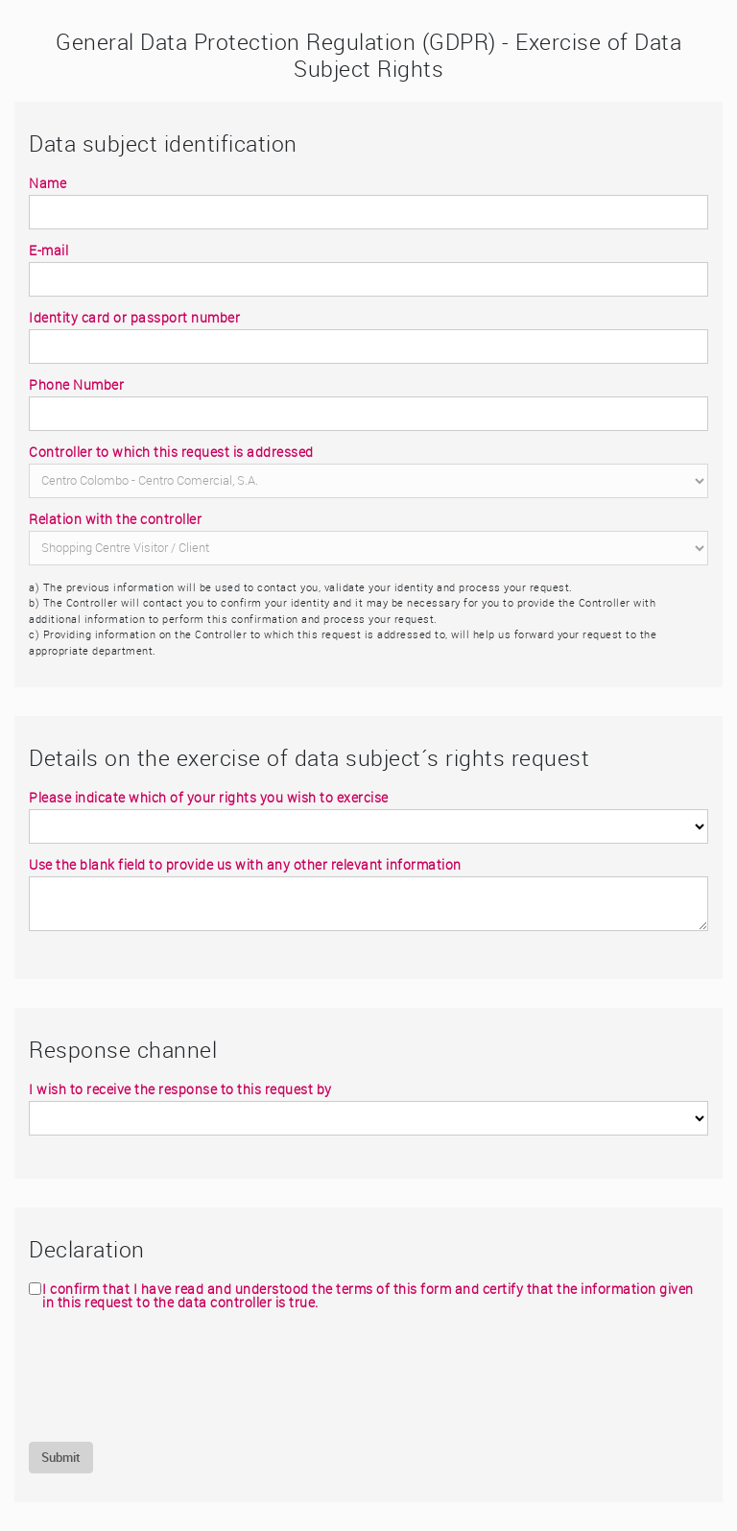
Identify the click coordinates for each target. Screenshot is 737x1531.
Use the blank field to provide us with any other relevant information (245, 865)
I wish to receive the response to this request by (180, 1089)
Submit (61, 1457)
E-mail (48, 250)
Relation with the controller (115, 519)
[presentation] (175, 1375)
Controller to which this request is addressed (171, 452)
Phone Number (76, 385)
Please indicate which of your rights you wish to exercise (209, 797)
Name (47, 183)
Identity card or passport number (134, 317)
